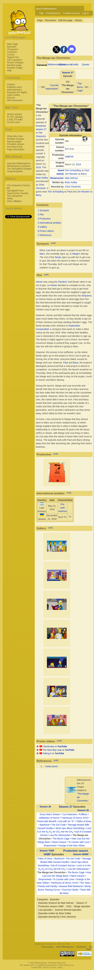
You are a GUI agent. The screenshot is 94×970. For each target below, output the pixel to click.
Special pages (14, 141)
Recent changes (15, 62)
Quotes (85, 64)
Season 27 (67, 72)
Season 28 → (84, 810)
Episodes (11, 46)
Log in (85, 13)
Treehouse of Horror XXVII (64, 882)
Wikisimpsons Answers (18, 166)
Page (40, 20)
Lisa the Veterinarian (60, 835)
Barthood (44, 824)
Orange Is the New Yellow (71, 845)
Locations (12, 52)
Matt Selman (71, 178)
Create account (71, 13)
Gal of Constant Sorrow (63, 865)
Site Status (89, 948)
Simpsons (86, 295)
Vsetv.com (50, 766)
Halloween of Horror (49, 817)
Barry (83, 173)
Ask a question (14, 60)
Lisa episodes (45, 909)
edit (53, 243)
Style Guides (13, 95)
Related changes (15, 139)
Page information (15, 149)
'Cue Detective (69, 814)
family (58, 257)
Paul (86, 170)
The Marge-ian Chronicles (51, 872)
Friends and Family (47, 886)
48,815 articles (14, 114)
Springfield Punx (15, 190)
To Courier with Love (78, 842)
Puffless (83, 814)
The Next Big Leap (52, 750)
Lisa (48, 250)
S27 (67, 149)
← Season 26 (44, 806)
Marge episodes (82, 906)
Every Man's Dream (50, 814)
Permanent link (14, 146)
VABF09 (69, 156)
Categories (42, 899)
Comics (11, 54)
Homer (39, 281)
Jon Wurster (71, 173)
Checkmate (48, 746)
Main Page (12, 44)
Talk (41, 13)
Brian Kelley (71, 182)
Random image (15, 67)
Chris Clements (73, 186)
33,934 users (13, 122)
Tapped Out (13, 57)
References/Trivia (57, 64)
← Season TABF (45, 850)
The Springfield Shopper (19, 168)
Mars (42, 253)
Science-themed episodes (68, 909)
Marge (75, 253)
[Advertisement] (18, 268)
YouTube (62, 746)
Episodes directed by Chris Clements (57, 916)
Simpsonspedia (15, 171)
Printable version (15, 144)
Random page (14, 65)
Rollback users (14, 87)
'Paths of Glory (83, 821)
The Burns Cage (61, 838)
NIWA (10, 198)
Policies (11, 84)
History (78, 20)
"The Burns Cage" (80, 87)
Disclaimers (81, 947)
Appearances (65, 64)
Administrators (14, 89)
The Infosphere (14, 196)
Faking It (47, 753)
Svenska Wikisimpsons (18, 163)
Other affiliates (14, 201)
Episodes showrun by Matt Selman (56, 903)
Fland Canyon (59, 842)
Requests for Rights (17, 92)
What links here (15, 136)
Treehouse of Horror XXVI (74, 817)
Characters (12, 49)
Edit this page (65, 20)
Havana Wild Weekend (70, 886)
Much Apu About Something (70, 828)
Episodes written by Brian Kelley (54, 913)
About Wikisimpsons (65, 947)
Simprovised (50, 845)
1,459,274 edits (15, 119)
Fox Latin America (62, 507)
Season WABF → (82, 854)
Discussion (50, 20)
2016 (78, 164)
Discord (11, 97)
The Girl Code (58, 824)
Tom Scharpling (73, 170)
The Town (85, 882)
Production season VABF (51, 906)
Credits (74, 64)
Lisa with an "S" (66, 821)
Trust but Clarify (70, 889)
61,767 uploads (15, 117)
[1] (70, 516)
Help (9, 70)
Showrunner (57, 178)
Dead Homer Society (17, 193)
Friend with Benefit (46, 821)
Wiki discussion (15, 100)
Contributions (53, 13)
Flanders (62, 281)
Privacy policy (47, 947)
